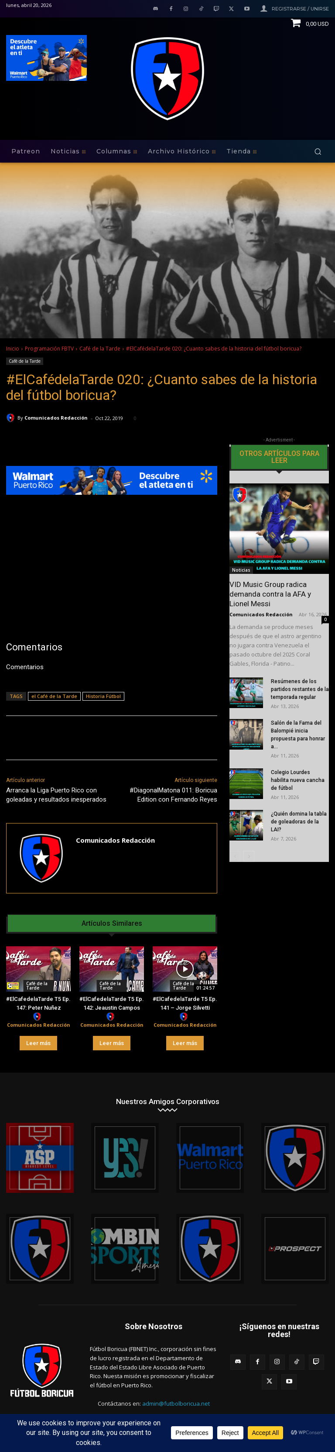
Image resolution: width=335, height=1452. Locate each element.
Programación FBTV (49, 348)
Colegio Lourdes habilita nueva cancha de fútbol (298, 780)
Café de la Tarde (99, 348)
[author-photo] (38, 1016)
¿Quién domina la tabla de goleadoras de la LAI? (299, 822)
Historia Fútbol (103, 696)
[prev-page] (234, 856)
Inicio (12, 348)
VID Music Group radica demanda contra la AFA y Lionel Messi (270, 594)
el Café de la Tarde (54, 696)
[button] (318, 151)
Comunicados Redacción (56, 417)
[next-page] (248, 856)
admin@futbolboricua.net (176, 1403)
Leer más (38, 1043)
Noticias (241, 570)
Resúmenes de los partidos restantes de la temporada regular (300, 689)
